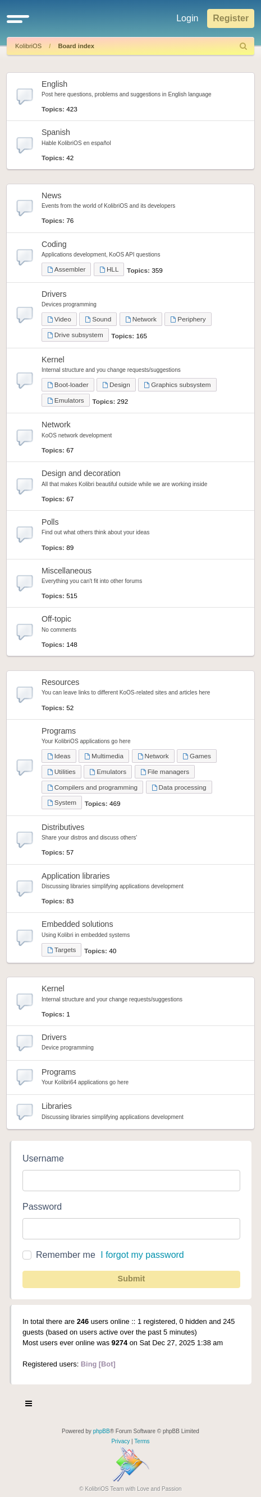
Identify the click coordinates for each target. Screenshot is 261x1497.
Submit (131, 1278)
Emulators (65, 400)
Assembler (66, 269)
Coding (54, 244)
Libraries (57, 1106)
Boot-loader (68, 384)
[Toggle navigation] (29, 1405)
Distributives (63, 827)
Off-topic (56, 618)
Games (196, 755)
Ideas (59, 755)
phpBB (101, 1431)
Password (42, 1206)
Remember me (65, 1255)
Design (116, 384)
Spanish (56, 132)
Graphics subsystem (177, 384)
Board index (76, 46)
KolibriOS (28, 46)
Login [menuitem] (187, 18)
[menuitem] (244, 46)
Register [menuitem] (231, 18)
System (61, 802)
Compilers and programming (92, 787)
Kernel (53, 359)
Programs (59, 730)
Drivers (54, 294)
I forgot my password (142, 1255)
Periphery (187, 319)
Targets (61, 949)
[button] (18, 18)
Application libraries (76, 875)
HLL (108, 269)
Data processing (179, 787)
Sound (98, 319)
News (51, 195)
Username (43, 1158)
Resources (60, 682)
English (54, 84)
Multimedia (103, 755)
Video (59, 319)
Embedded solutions (77, 924)
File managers (164, 771)
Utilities (61, 771)
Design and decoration (81, 473)
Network (141, 319)
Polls (50, 521)
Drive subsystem (75, 334)
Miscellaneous (66, 570)
